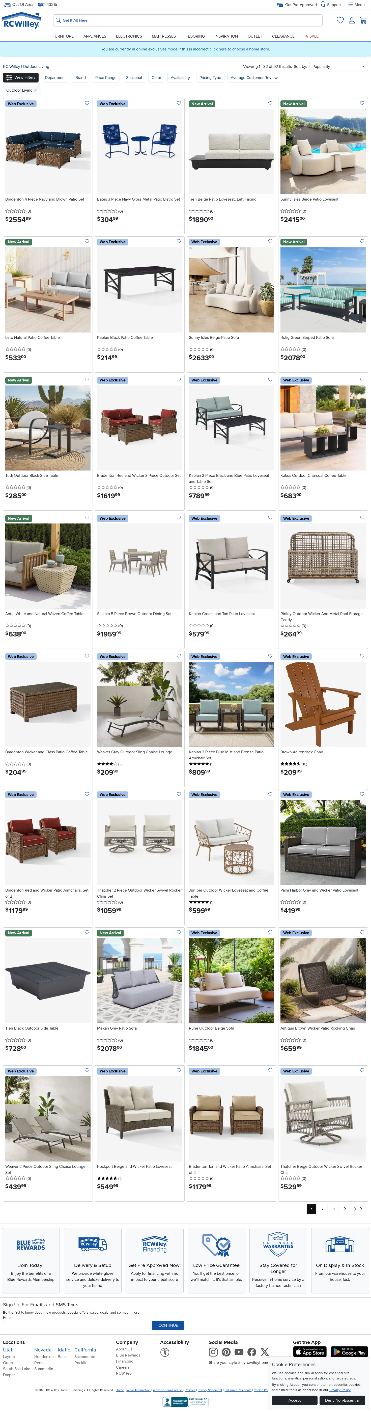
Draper (9, 1374)
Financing (124, 1361)
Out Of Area (18, 5)
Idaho (64, 1350)
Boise (63, 1356)
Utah (8, 1350)
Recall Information (138, 1390)
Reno (39, 1362)
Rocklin (81, 1362)
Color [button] (156, 77)
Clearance (283, 36)
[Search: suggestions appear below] (187, 20)
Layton (9, 1356)
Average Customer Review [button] (254, 77)
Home (120, 1390)
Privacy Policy (340, 1390)
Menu (356, 4)
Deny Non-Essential (342, 1400)
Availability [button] (180, 77)
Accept (295, 1400)
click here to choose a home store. (240, 49)
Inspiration (226, 36)
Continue (168, 1325)
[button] (21, 77)
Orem (8, 1362)
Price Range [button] (106, 77)
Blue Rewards (128, 1355)
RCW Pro (124, 1373)
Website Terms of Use (168, 1390)
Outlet (255, 36)
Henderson (44, 1356)
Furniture (63, 36)
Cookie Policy (263, 1390)
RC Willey (11, 66)
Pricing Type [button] (210, 77)
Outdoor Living (36, 66)
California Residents (237, 1390)
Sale (311, 36)
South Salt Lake (16, 1368)
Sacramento (84, 1356)
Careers (123, 1367)
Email (8, 1317)
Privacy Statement (210, 1390)
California (85, 1350)
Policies (190, 1390)
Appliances (94, 36)
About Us (124, 1349)
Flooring (195, 36)
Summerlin (43, 1368)
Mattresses (164, 36)
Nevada (43, 1350)
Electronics (129, 36)
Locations (14, 1342)
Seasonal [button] (134, 77)
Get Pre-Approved (297, 5)
